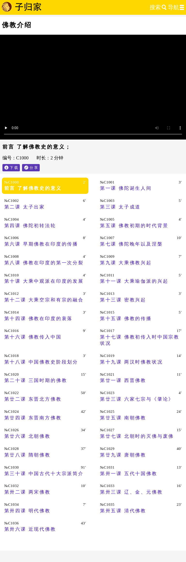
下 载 (14, 167)
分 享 (35, 167)
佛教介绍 (17, 25)
